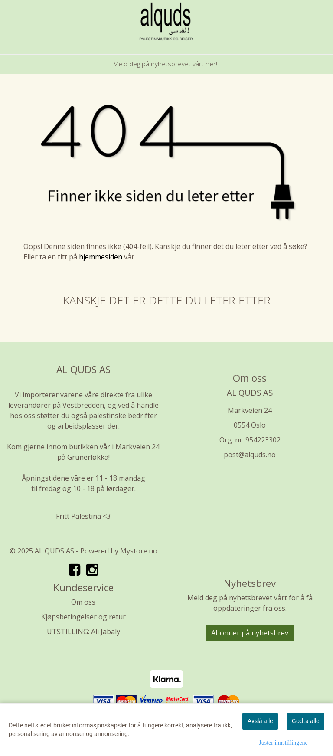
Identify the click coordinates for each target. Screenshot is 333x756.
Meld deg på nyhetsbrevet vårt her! (165, 63)
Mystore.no (138, 551)
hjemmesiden (100, 257)
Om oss (83, 602)
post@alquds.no (250, 454)
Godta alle (305, 720)
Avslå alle (260, 720)
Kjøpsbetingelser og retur (83, 617)
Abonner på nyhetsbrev (249, 633)
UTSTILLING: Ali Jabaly (83, 631)
